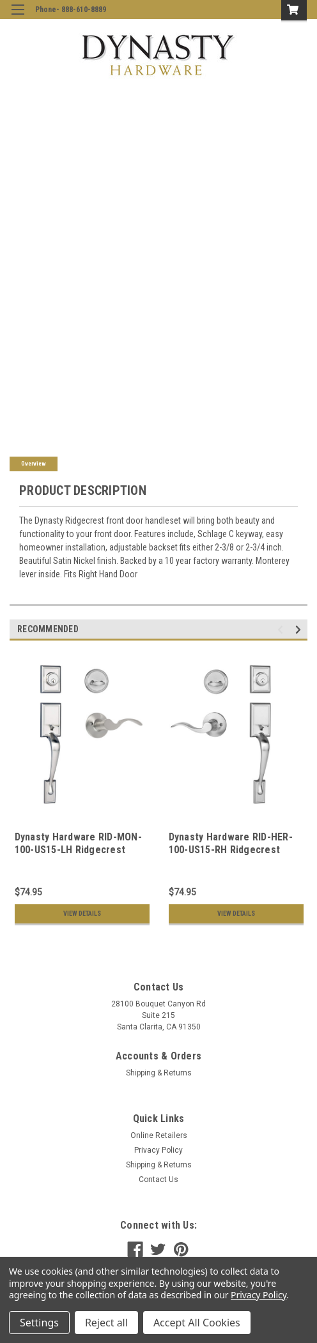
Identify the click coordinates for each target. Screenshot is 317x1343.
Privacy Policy (158, 1150)
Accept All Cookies (196, 1323)
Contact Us (158, 1179)
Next (300, 630)
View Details (82, 913)
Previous (282, 630)
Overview (33, 463)
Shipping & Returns (159, 1072)
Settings (39, 1323)
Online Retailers (158, 1135)
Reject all (106, 1323)
